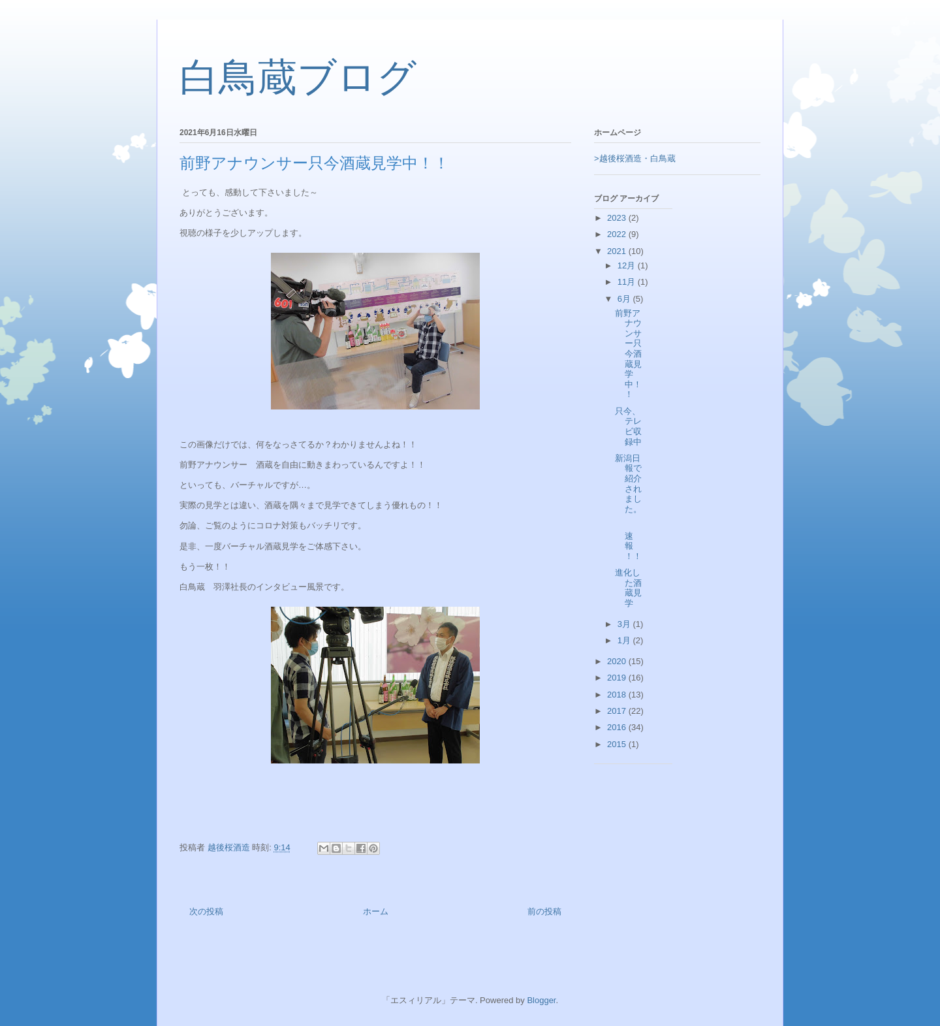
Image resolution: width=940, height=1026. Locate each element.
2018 (618, 694)
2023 (618, 218)
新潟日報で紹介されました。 (628, 483)
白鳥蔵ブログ (298, 77)
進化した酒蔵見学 (628, 588)
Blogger (541, 1000)
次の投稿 (206, 911)
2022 (618, 234)
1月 (625, 640)
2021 (618, 251)
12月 (628, 265)
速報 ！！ (640, 541)
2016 (618, 727)
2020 (618, 661)
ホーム (375, 911)
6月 (625, 299)
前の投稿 (544, 911)
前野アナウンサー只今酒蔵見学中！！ (628, 354)
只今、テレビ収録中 (628, 426)
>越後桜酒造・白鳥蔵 (635, 158)
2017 (618, 711)
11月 (628, 282)
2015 (618, 744)
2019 (618, 677)
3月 (625, 624)
